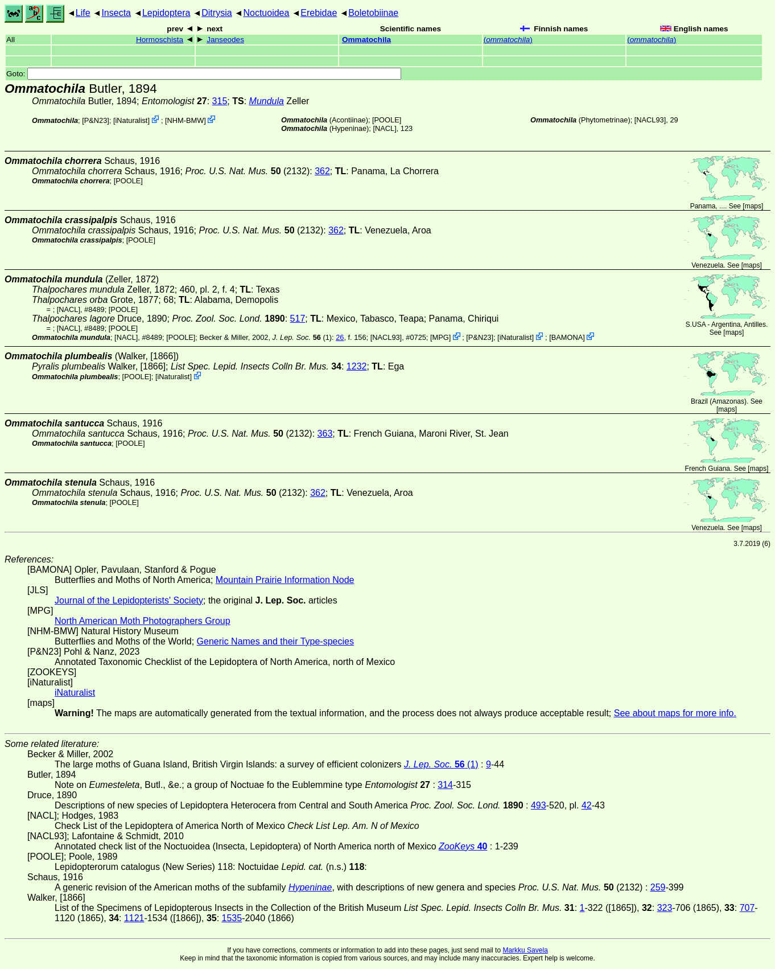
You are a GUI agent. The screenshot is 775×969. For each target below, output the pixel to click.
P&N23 (96, 120)
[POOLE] (386, 120)
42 (587, 805)
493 (538, 805)
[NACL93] (650, 120)
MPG (440, 337)
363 (325, 433)
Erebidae (318, 13)
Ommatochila (366, 39)
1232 (357, 366)
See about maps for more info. (675, 713)
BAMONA (567, 337)
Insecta (116, 13)
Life (83, 13)
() (508, 39)
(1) (302, 337)
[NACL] (384, 128)
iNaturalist (132, 120)
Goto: (203, 73)
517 (298, 318)
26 (340, 337)
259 (658, 887)
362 (322, 171)
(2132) (247, 171)
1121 (134, 918)
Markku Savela (524, 950)
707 (747, 908)
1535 (232, 918)
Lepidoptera (166, 13)
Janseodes (225, 39)
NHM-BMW (185, 120)
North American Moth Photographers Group (142, 621)
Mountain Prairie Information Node (285, 580)
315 (220, 101)
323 (665, 908)
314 (445, 785)
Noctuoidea (266, 13)
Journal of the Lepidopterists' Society (129, 600)
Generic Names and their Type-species (275, 641)
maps (753, 206)
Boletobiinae (373, 13)
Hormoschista (159, 39)
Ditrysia (216, 13)
